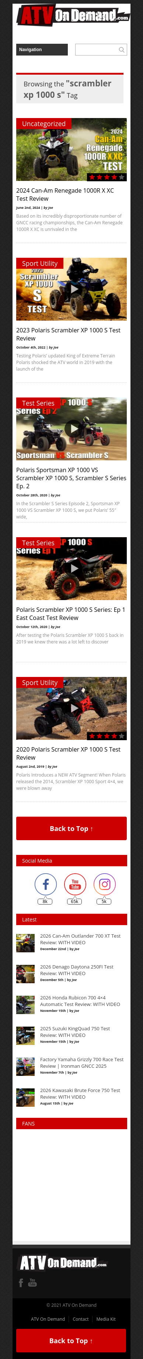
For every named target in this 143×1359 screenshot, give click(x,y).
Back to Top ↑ (71, 828)
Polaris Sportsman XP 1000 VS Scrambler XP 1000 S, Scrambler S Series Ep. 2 (71, 478)
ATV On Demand (48, 1319)
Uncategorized (44, 123)
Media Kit (105, 1319)
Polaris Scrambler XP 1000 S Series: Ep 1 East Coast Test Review (70, 614)
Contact (80, 1319)
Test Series (38, 403)
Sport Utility (39, 263)
